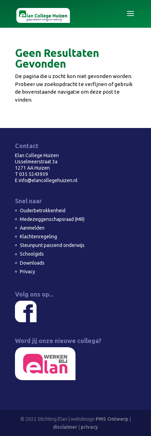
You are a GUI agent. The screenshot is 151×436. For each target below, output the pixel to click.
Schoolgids (32, 254)
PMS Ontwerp (112, 419)
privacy (89, 427)
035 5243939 (33, 174)
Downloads (32, 263)
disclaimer (65, 427)
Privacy (27, 271)
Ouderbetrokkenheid (42, 210)
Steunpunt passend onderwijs (52, 245)
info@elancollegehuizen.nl (48, 180)
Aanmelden (32, 228)
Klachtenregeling (38, 236)
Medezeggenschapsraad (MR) (52, 219)
